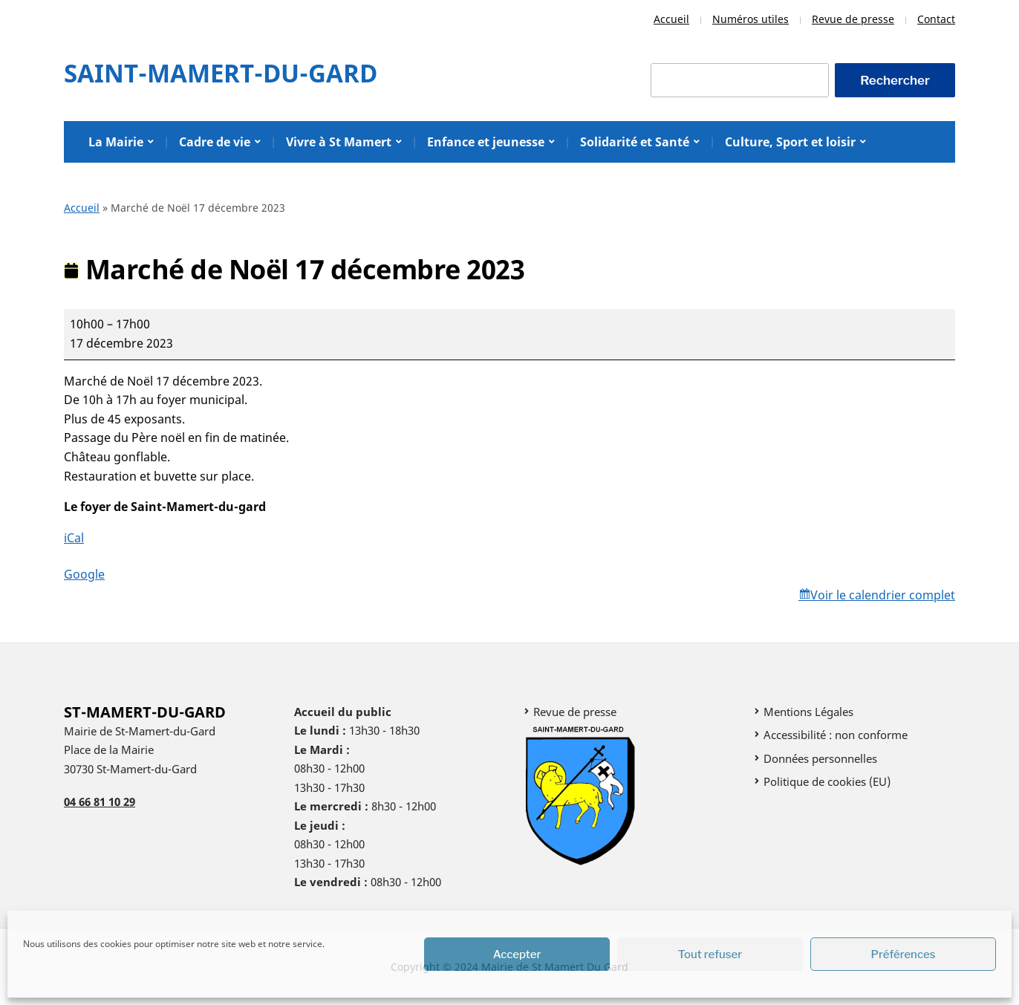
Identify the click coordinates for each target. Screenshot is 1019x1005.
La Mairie (115, 142)
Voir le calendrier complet (882, 595)
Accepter (517, 954)
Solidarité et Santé (634, 142)
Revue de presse (853, 19)
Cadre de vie (214, 142)
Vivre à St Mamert (338, 142)
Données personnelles (820, 758)
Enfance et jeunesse (485, 142)
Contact (936, 19)
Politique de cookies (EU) (827, 781)
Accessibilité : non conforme (836, 734)
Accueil (671, 19)
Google (84, 574)
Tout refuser (710, 954)
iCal (74, 538)
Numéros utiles (750, 19)
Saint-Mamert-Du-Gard (220, 73)
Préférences (903, 954)
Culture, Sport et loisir (790, 142)
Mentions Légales (808, 711)
